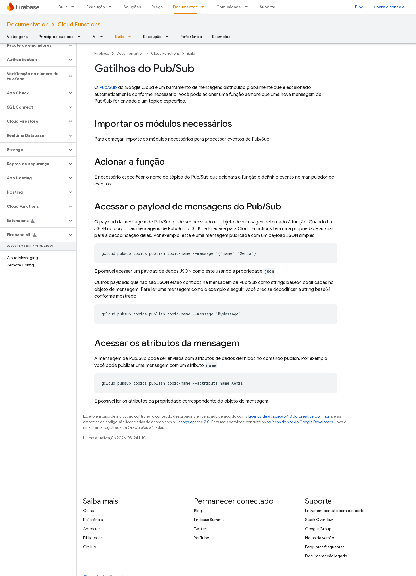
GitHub (89, 546)
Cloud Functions (79, 24)
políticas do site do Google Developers (300, 422)
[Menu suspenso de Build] (74, 7)
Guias (88, 510)
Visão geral (17, 36)
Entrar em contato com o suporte (334, 510)
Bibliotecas (92, 537)
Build (63, 6)
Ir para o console (389, 6)
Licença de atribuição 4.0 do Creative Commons (290, 416)
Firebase (101, 53)
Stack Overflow (319, 519)
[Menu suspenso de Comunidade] (248, 7)
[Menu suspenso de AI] (103, 36)
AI (94, 36)
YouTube (201, 537)
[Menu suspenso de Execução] (112, 7)
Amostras (91, 528)
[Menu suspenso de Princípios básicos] (80, 36)
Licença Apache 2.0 (193, 422)
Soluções (132, 6)
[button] (33, 45)
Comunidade (228, 6)
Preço (157, 6)
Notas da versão (319, 537)
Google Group (318, 528)
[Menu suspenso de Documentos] (204, 7)
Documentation (27, 24)
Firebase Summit (209, 519)
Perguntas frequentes (324, 546)
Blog (359, 6)
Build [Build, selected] (119, 36)
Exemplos (221, 36)
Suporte (267, 6)
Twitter (200, 528)
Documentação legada (326, 555)
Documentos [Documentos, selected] (185, 6)
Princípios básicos (56, 36)
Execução (95, 6)
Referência (191, 36)
